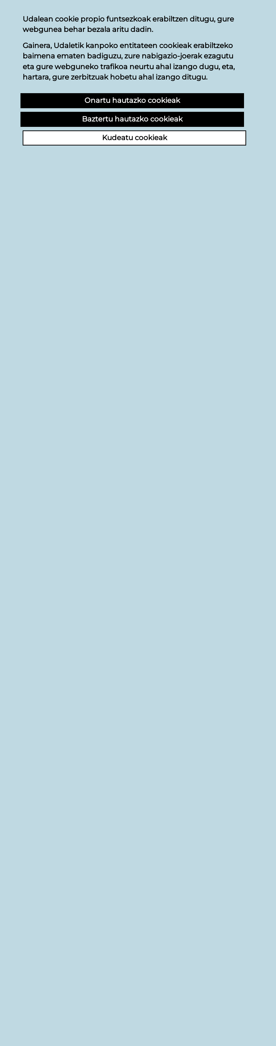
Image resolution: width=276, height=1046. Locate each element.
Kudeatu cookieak (134, 137)
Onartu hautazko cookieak (132, 100)
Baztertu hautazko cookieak (132, 119)
